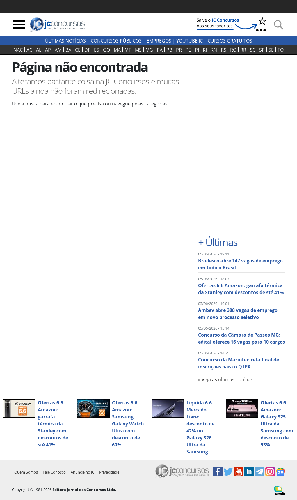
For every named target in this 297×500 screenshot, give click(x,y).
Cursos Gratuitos (230, 41)
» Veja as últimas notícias (225, 379)
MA (117, 49)
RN (214, 49)
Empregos (159, 41)
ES (96, 49)
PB (169, 49)
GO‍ (106, 49)
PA (160, 49)
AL (38, 49)
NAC (18, 49)
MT (128, 49)
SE (271, 49)
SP (262, 49)
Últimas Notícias (65, 41)
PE (188, 49)
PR (179, 49)
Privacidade (109, 472)
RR (243, 49)
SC (252, 49)
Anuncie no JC (82, 472)
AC (29, 49)
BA (68, 49)
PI (197, 49)
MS (138, 49)
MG (149, 49)
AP (48, 49)
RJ (205, 49)
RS (223, 49)
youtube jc (189, 41)
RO (233, 49)
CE (78, 49)
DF (87, 49)
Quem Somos (26, 472)
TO (281, 49)
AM (58, 49)
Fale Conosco (54, 472)
